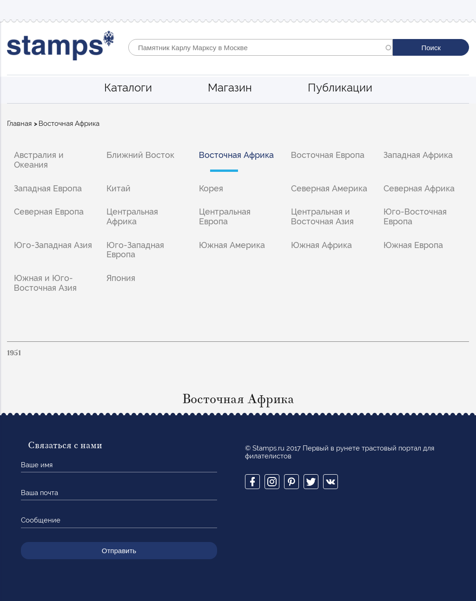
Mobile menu (461, 10)
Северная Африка (419, 188)
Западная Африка (418, 155)
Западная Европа (48, 188)
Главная (19, 123)
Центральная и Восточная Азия (322, 216)
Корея (211, 188)
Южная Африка (321, 245)
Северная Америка (329, 188)
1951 (14, 353)
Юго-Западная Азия (53, 245)
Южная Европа (413, 245)
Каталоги (128, 87)
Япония (120, 278)
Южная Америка (232, 245)
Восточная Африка (236, 155)
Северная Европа (49, 211)
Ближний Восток (140, 155)
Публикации (340, 87)
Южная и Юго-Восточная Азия (45, 283)
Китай (118, 188)
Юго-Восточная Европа (415, 216)
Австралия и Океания (39, 160)
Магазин (230, 87)
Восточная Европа (327, 155)
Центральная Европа (225, 216)
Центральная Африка (132, 216)
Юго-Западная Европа (135, 250)
